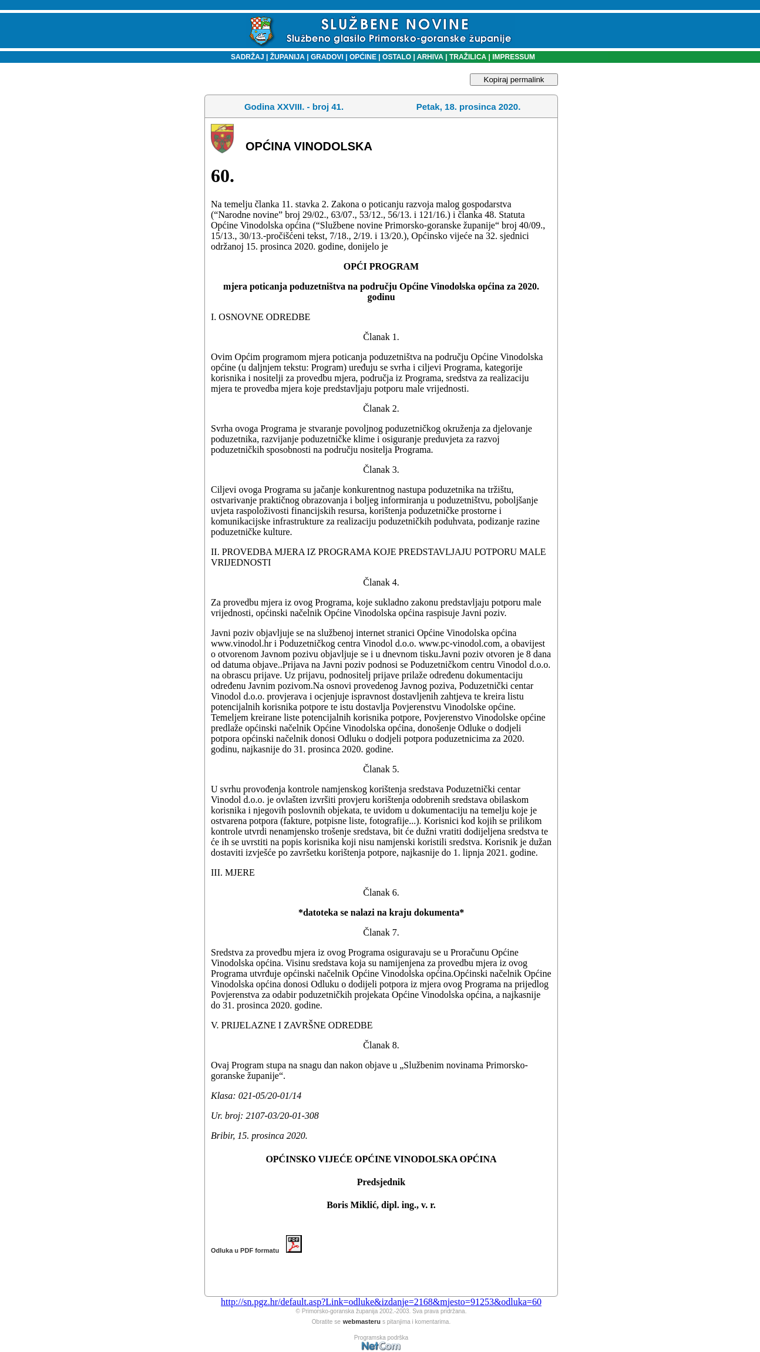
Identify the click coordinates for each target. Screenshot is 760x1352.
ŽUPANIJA (287, 57)
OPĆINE (362, 57)
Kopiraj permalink (514, 79)
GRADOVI (327, 57)
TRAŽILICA (467, 57)
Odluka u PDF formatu (256, 1250)
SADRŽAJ (244, 57)
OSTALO (396, 57)
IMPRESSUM (513, 57)
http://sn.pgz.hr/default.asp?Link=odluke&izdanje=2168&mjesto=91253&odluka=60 (381, 1302)
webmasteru (362, 1321)
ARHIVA (429, 57)
